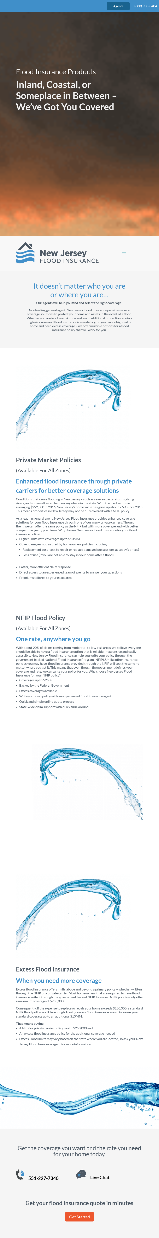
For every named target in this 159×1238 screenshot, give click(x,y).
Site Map (105, 1217)
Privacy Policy (82, 1217)
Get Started (79, 1111)
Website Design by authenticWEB (107, 1207)
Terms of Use (56, 1217)
